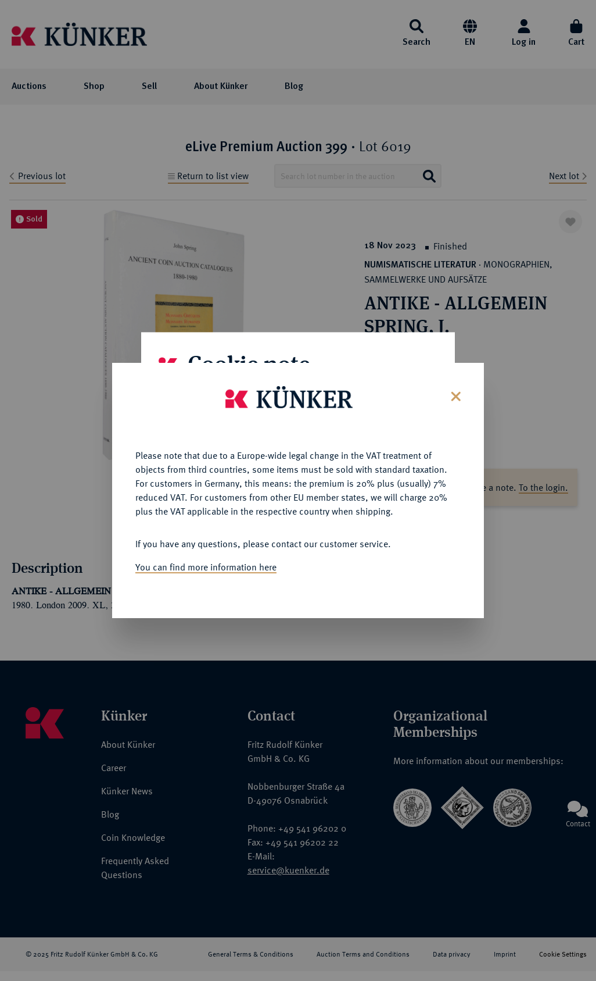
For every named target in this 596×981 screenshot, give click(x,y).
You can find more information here (206, 563)
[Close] (454, 391)
